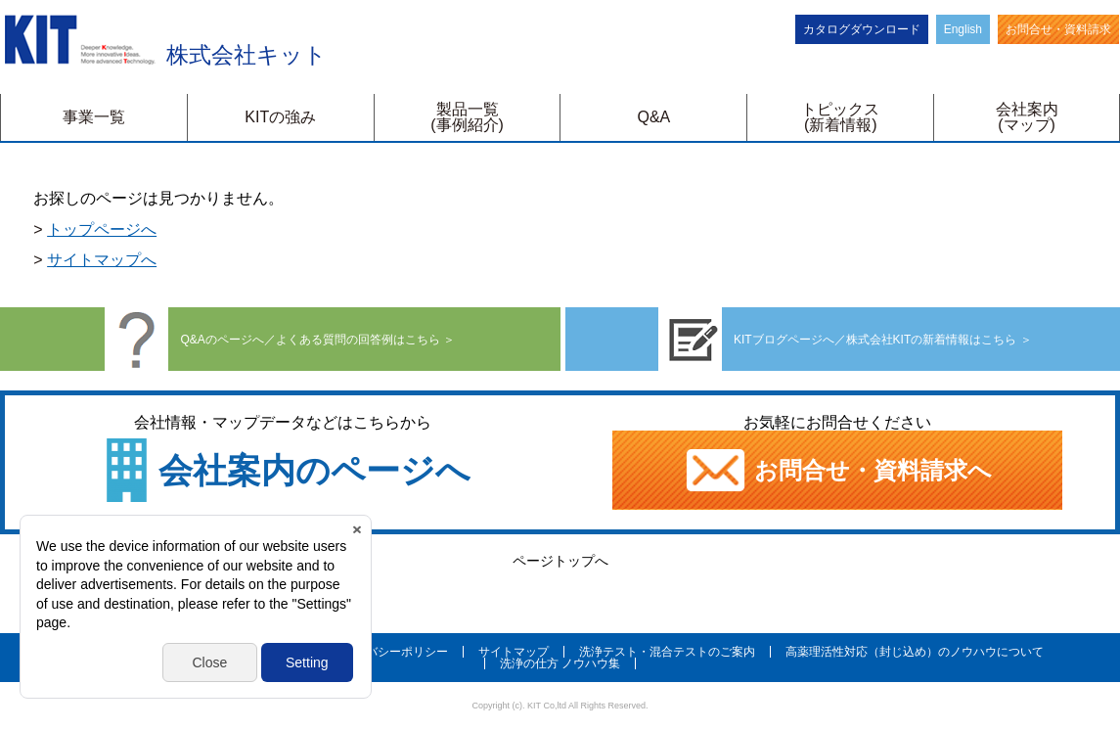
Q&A (654, 117)
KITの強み (280, 117)
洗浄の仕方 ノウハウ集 (560, 663)
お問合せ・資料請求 (1058, 29)
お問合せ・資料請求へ (838, 470)
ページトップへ (560, 561)
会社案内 (1026, 117)
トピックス (840, 117)
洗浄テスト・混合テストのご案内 (667, 652)
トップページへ (102, 229)
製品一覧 (467, 117)
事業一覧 (94, 117)
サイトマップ (513, 652)
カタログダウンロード (861, 29)
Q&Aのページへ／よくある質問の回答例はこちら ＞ (280, 339)
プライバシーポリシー (389, 652)
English (963, 29)
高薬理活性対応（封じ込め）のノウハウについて (914, 652)
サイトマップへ (102, 259)
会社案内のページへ (314, 470)
